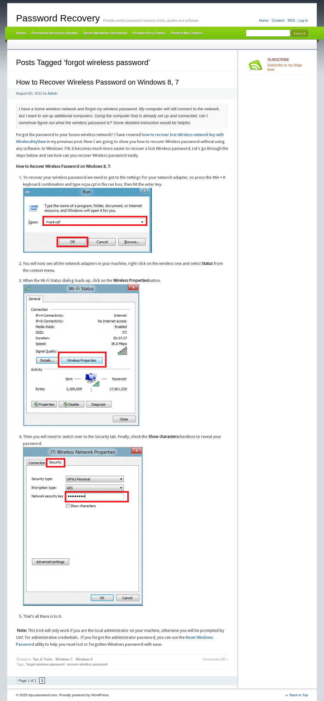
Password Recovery (58, 18)
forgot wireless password (45, 664)
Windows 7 (64, 659)
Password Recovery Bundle (54, 33)
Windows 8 (84, 659)
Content (278, 20)
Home (263, 20)
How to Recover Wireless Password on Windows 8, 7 (97, 82)
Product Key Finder (149, 33)
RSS (291, 20)
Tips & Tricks (42, 659)
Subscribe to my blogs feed (287, 64)
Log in (303, 20)
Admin (52, 93)
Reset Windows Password (105, 33)
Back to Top (299, 695)
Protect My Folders (187, 33)
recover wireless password (87, 664)
